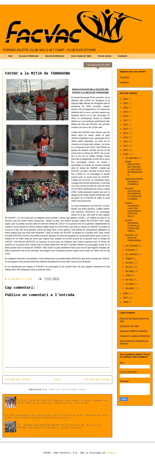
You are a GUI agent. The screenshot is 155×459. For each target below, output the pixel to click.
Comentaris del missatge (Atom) (67, 389)
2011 (125, 145)
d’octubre (130, 250)
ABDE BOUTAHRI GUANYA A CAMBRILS (134, 181)
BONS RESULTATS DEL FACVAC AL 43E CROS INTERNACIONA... (133, 168)
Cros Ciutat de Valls (81, 56)
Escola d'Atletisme (28, 56)
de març (130, 279)
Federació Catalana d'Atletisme (135, 336)
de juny (129, 267)
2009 (125, 154)
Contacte (122, 56)
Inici (10, 56)
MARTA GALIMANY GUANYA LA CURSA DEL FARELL (132, 225)
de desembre (132, 158)
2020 (125, 107)
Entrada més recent (17, 379)
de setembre (132, 254)
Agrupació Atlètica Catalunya (133, 331)
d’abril (129, 275)
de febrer (130, 284)
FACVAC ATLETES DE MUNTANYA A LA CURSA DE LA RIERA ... (133, 193)
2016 (125, 124)
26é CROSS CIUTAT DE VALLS (33, 397)
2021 (125, 103)
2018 (125, 116)
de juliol (129, 262)
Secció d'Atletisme (54, 56)
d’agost (129, 258)
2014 (125, 133)
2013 (125, 137)
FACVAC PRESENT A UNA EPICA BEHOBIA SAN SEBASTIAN (47, 422)
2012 (125, 141)
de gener (130, 288)
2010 (125, 150)
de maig (130, 271)
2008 (125, 293)
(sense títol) (13, 412)
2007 (125, 297)
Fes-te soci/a (104, 56)
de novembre (132, 245)
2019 (125, 112)
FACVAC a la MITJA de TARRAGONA (133, 238)
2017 (125, 120)
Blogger (110, 453)
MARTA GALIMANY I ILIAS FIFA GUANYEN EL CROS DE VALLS (133, 209)
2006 (125, 302)
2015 (125, 129)
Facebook (124, 77)
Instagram (124, 82)
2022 (125, 99)
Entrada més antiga (97, 379)
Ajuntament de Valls (129, 326)
